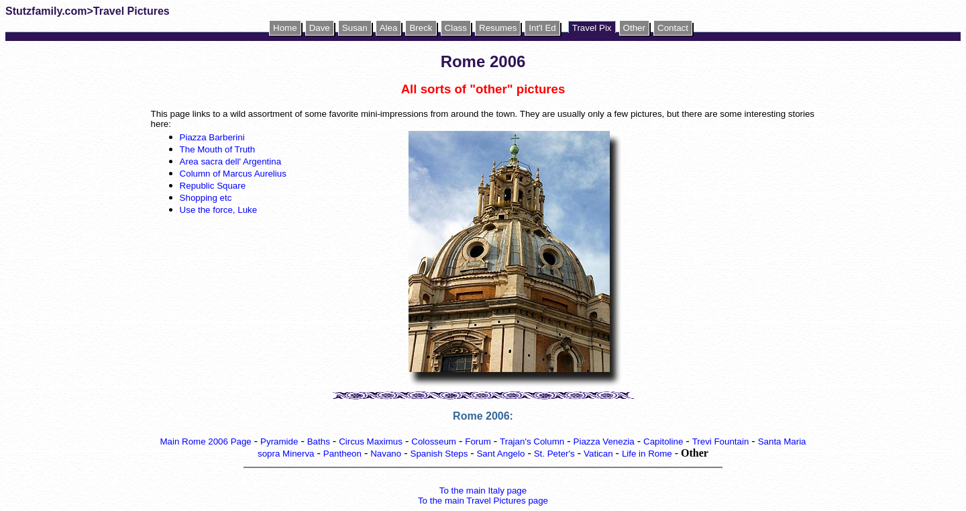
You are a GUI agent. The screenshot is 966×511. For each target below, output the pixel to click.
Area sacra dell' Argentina (230, 161)
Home (285, 28)
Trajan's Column (532, 441)
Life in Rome (647, 454)
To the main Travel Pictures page (483, 501)
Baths (318, 441)
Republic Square (213, 186)
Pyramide (279, 441)
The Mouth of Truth (218, 149)
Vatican (598, 454)
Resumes (498, 28)
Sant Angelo (500, 454)
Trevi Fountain (720, 441)
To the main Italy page (483, 490)
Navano (385, 454)
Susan (355, 28)
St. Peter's (554, 454)
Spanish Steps (441, 454)
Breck (420, 28)
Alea (389, 28)
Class (456, 28)
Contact (672, 28)
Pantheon (342, 454)
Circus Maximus (370, 441)
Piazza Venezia (604, 441)
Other (634, 28)
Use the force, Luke (219, 210)
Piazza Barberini (214, 137)
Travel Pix (592, 28)
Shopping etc (206, 198)
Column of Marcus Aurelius (233, 174)
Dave (319, 28)
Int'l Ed (542, 28)
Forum (478, 441)
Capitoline (663, 441)
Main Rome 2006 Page (205, 441)
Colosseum (433, 441)
